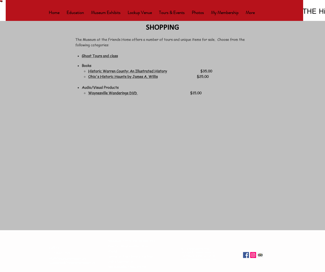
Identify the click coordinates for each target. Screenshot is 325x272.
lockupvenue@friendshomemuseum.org (72, 262)
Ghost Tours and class (100, 55)
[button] (75, 13)
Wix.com (211, 259)
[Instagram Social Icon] (253, 255)
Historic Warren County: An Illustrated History (127, 71)
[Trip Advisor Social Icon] (260, 255)
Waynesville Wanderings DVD (113, 93)
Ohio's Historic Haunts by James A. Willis (123, 76)
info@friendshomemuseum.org (67, 258)
